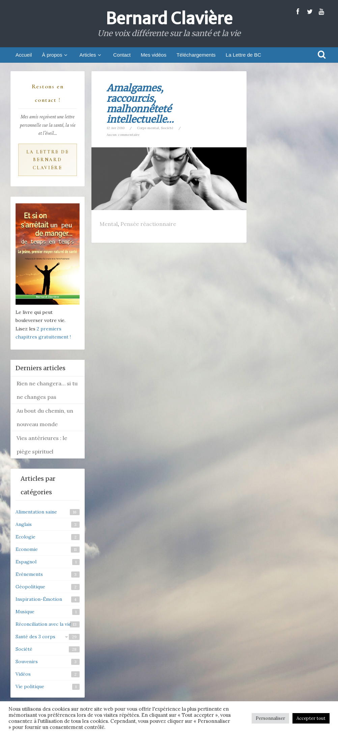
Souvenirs (27, 661)
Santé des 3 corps (35, 637)
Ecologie (25, 537)
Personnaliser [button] (270, 718)
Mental (109, 223)
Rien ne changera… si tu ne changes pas (47, 390)
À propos (55, 55)
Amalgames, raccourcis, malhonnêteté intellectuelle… (140, 103)
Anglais (24, 524)
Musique (25, 612)
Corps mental (148, 128)
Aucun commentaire (123, 135)
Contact (122, 55)
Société (167, 128)
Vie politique (30, 686)
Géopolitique (30, 587)
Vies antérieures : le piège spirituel (42, 445)
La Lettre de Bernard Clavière (47, 160)
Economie (27, 549)
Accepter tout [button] (311, 718)
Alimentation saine (36, 512)
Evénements (29, 574)
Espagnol (26, 562)
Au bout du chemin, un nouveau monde (45, 417)
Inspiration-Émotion (39, 599)
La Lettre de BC (243, 55)
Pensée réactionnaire (148, 223)
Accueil (24, 55)
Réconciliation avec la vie (43, 624)
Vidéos (23, 674)
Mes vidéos (153, 55)
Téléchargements (196, 55)
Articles (91, 55)
